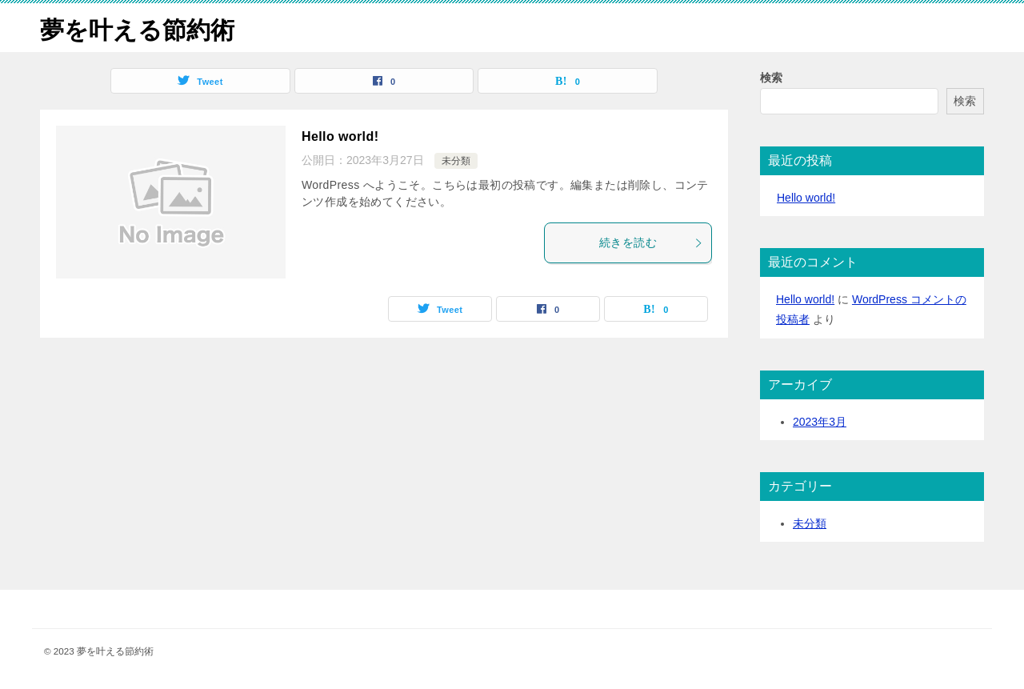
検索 (771, 77)
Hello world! (340, 136)
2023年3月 (819, 421)
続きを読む (651, 242)
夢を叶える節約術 (137, 28)
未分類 (456, 160)
